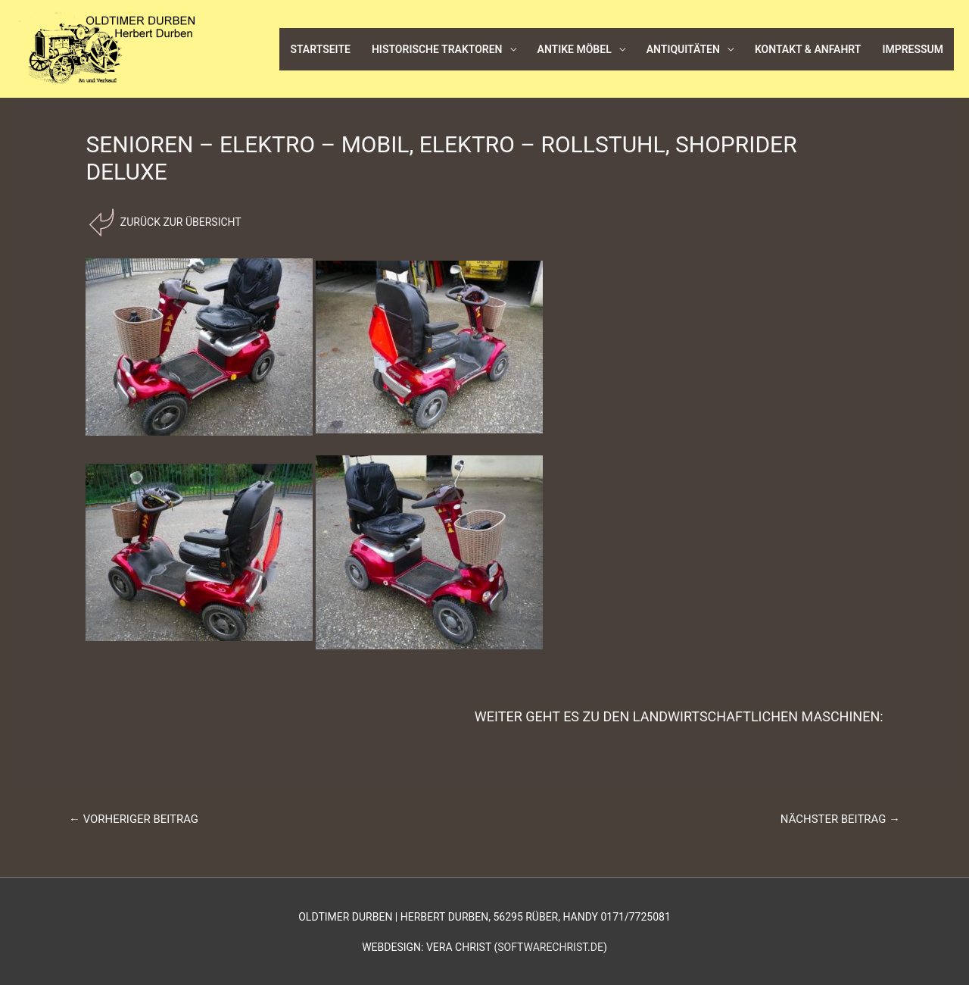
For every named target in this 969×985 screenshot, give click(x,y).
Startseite (320, 49)
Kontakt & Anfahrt (808, 49)
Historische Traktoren (437, 49)
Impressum (912, 49)
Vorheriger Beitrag (133, 819)
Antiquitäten (683, 49)
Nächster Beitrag (840, 819)
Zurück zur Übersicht (179, 222)
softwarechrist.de (550, 947)
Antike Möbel (574, 49)
